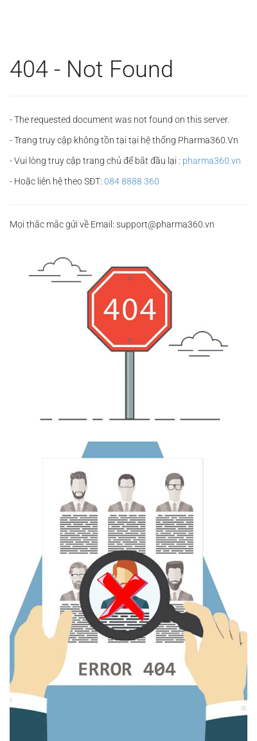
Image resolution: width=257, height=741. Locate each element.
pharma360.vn (211, 161)
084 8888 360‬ (131, 181)
